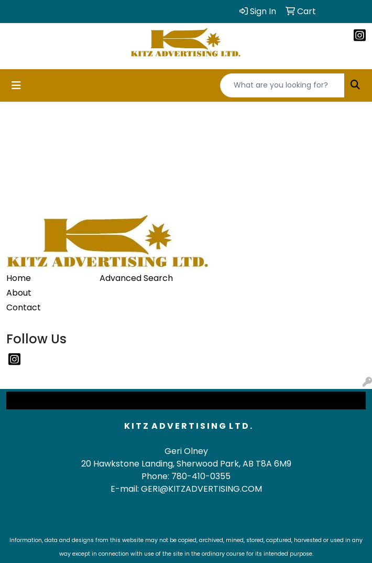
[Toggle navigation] (16, 85)
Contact (23, 307)
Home (18, 278)
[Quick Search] (282, 85)
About (18, 293)
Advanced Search (136, 278)
